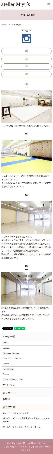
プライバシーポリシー (13, 379)
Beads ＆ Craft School (12, 358)
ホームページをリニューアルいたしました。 (22, 427)
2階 (26, 59)
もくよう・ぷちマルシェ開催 (16, 413)
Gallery (6, 364)
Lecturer (6, 348)
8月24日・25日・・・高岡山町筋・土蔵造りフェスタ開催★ (26, 420)
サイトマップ (9, 385)
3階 (26, 66)
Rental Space (8, 369)
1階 (26, 51)
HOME (3, 25)
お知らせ (7, 399)
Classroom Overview (11, 353)
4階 (26, 74)
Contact (6, 374)
